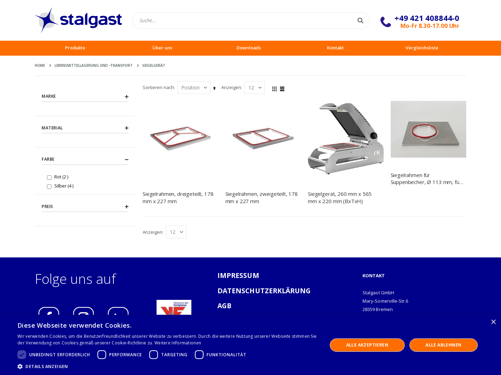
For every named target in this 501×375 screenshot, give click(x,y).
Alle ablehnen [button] (443, 345)
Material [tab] (85, 128)
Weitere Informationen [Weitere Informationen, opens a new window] (177, 343)
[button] (167, 366)
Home (40, 65)
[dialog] (250, 345)
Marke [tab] (85, 96)
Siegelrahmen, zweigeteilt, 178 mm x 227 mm (261, 197)
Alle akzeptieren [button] (367, 345)
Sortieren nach (158, 87)
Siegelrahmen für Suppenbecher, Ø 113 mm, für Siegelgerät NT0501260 (426, 178)
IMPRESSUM (238, 275)
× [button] (493, 322)
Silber (64, 185)
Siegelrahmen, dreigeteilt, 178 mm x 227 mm (178, 197)
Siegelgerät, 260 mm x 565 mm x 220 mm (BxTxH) (340, 197)
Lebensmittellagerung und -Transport (94, 65)
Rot (62, 176)
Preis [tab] (85, 206)
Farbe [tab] (85, 159)
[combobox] (251, 20)
